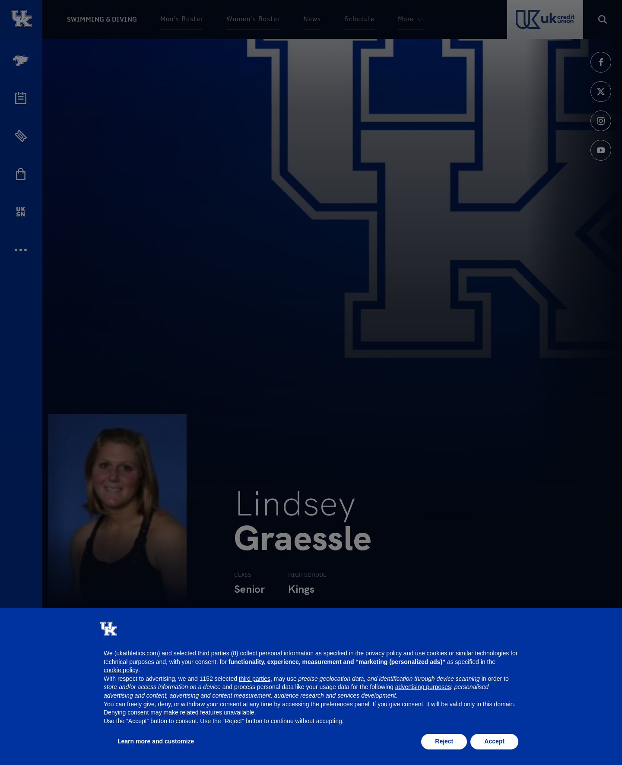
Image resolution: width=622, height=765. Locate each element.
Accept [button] (494, 741)
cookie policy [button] (121, 670)
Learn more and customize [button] (155, 741)
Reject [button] (444, 741)
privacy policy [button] (383, 653)
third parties (254, 678)
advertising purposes (423, 686)
